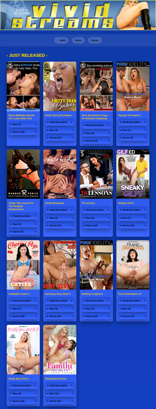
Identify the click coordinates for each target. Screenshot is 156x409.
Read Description (58, 122)
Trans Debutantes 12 (129, 294)
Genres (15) (18, 316)
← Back (61, 40)
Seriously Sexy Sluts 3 (58, 294)
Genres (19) (55, 316)
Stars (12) (54, 393)
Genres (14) (55, 138)
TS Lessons (88, 203)
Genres (95, 40)
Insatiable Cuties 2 (19, 294)
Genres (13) (55, 225)
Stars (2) (90, 133)
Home (78, 40)
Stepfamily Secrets (55, 378)
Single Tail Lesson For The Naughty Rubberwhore (21, 206)
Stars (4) (53, 130)
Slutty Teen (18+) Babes (58, 115)
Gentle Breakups (54, 203)
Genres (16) (55, 401)
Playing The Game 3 (129, 115)
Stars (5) (53, 218)
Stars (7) (126, 218)
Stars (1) (17, 124)
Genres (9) (127, 138)
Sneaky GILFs (126, 203)
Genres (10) (18, 132)
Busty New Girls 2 (19, 378)
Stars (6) (90, 218)
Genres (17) (128, 316)
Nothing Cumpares (92, 294)
